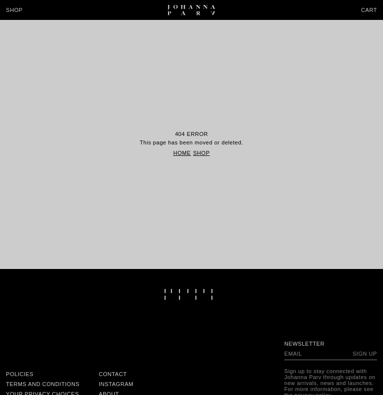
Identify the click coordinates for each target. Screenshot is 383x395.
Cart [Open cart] (369, 10)
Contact (113, 374)
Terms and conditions (42, 384)
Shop (14, 10)
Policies (19, 374)
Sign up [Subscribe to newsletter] (365, 354)
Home (182, 153)
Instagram (116, 384)
